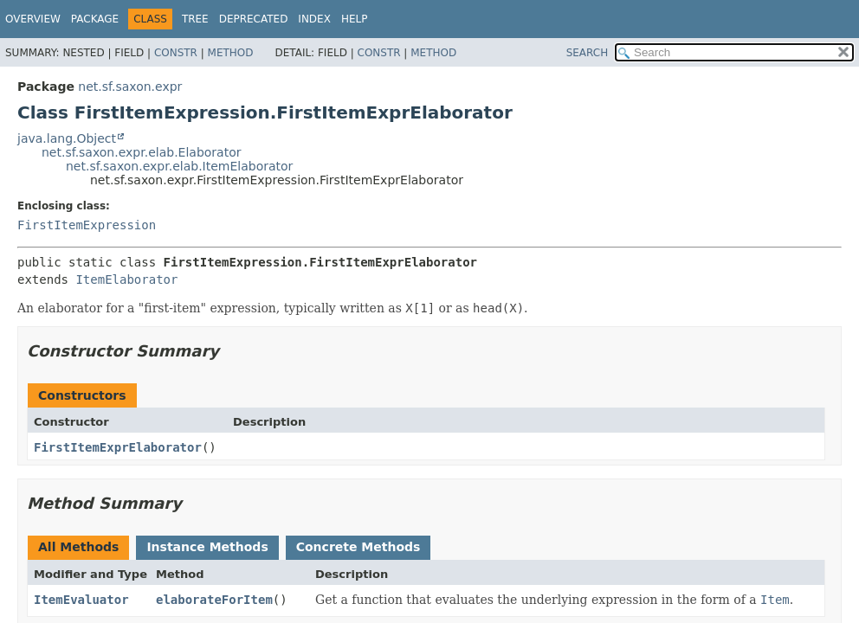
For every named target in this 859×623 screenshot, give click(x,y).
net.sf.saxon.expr (130, 86)
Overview (33, 19)
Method (231, 53)
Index (314, 19)
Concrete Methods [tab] (358, 547)
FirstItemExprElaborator (118, 447)
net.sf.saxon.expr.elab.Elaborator (142, 152)
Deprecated (253, 19)
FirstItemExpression (86, 225)
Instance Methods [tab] (207, 547)
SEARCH (587, 53)
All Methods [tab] (78, 547)
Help (354, 19)
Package (95, 19)
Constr (175, 53)
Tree (195, 19)
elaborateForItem (214, 600)
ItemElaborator (126, 279)
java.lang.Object (66, 138)
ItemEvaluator (81, 600)
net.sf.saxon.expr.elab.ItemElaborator (179, 166)
